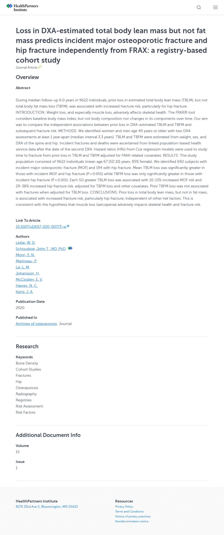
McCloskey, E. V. (29, 279)
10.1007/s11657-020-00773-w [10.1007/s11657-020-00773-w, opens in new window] (43, 227)
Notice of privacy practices (132, 516)
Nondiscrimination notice (131, 521)
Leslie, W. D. (25, 243)
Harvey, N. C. (27, 286)
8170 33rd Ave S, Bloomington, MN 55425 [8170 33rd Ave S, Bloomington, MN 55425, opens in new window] (47, 507)
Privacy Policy (124, 506)
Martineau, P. (26, 261)
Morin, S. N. (25, 255)
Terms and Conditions (129, 511)
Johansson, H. (28, 273)
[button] (198, 7)
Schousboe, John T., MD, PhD (41, 249)
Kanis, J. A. (24, 292)
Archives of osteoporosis (36, 324)
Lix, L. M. (23, 267)
